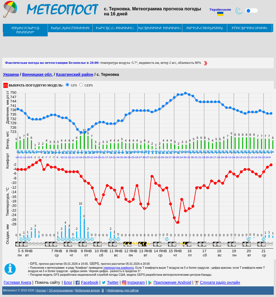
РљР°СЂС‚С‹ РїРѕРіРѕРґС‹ (115, 28)
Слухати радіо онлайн (220, 282)
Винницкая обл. (37, 74)
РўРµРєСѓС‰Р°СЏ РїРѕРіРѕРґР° (25, 30)
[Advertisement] (104, 45)
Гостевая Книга (17, 282)
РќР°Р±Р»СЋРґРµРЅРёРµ (204, 28)
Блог (68, 282)
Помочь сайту (47, 282)
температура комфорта (118, 267)
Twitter (113, 282)
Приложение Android (172, 282)
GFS (74, 85)
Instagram (136, 282)
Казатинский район (74, 74)
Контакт (41, 290)
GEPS (89, 85)
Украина (11, 74)
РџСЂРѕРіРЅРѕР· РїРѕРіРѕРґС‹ (159, 28)
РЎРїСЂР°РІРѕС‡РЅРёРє (249, 28)
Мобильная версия (87, 290)
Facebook (89, 282)
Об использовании (61, 290)
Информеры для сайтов (122, 290)
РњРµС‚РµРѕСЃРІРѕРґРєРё (70, 28)
